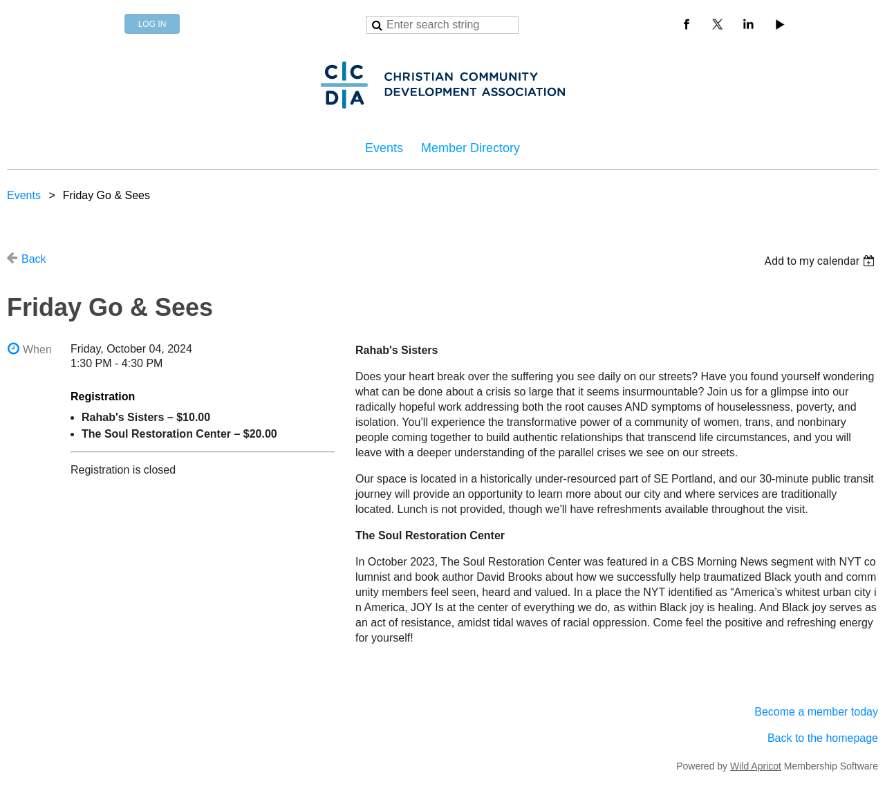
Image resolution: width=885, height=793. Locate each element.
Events (24, 195)
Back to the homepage (822, 738)
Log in (152, 24)
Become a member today (816, 712)
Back (33, 259)
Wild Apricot (755, 766)
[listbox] (821, 261)
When (37, 349)
